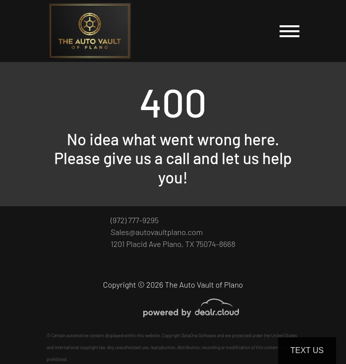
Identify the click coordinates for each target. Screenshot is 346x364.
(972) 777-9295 (135, 220)
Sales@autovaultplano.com (157, 232)
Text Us (307, 350)
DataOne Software (198, 335)
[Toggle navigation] (289, 31)
